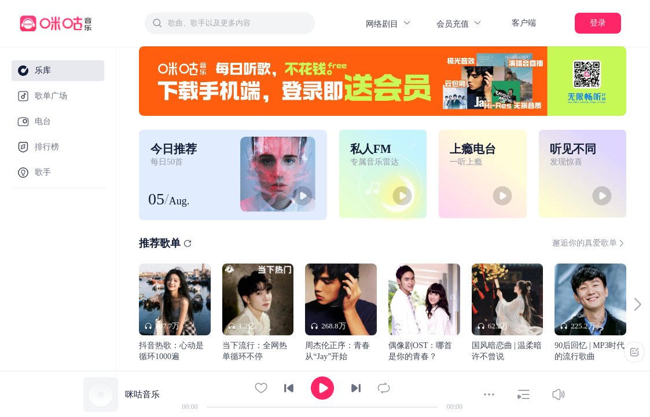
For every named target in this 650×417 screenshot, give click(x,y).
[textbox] (238, 23)
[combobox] (230, 23)
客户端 (524, 23)
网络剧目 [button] (389, 23)
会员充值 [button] (459, 23)
